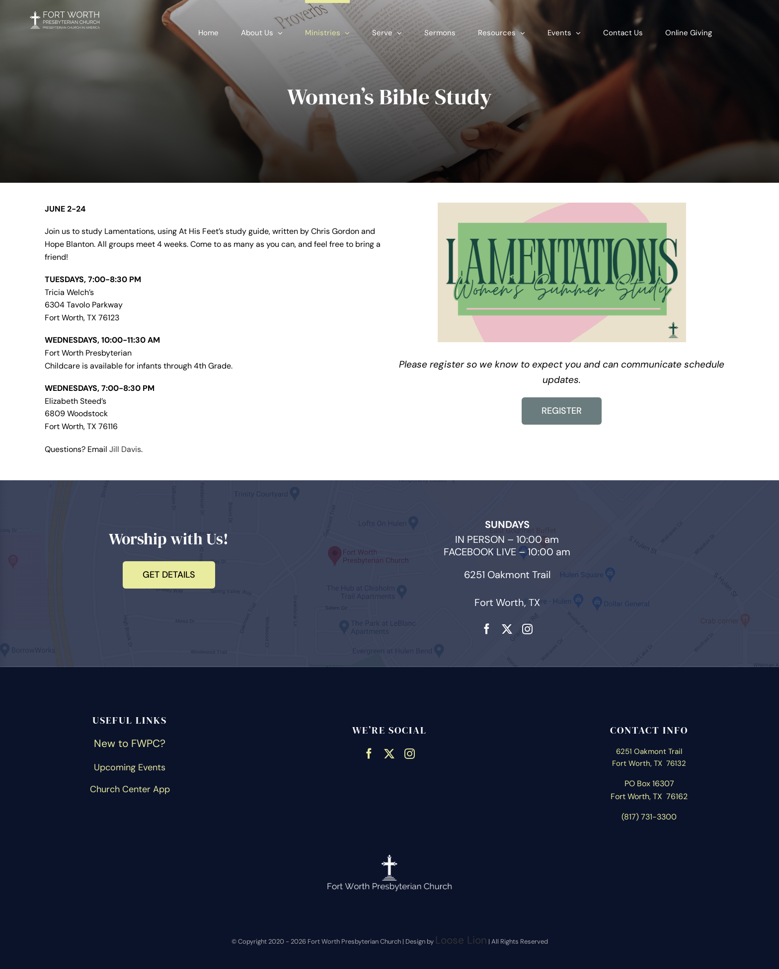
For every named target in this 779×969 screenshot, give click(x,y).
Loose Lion (461, 940)
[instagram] (527, 628)
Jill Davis (125, 449)
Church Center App (130, 789)
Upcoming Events (129, 767)
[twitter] (507, 628)
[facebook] (486, 628)
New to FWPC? (129, 743)
